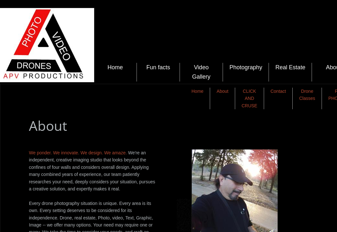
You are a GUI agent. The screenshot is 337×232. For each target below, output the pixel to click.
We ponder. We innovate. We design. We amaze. (78, 152)
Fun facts (158, 67)
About (222, 91)
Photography (245, 67)
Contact (278, 91)
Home (115, 67)
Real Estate (290, 67)
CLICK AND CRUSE (249, 98)
